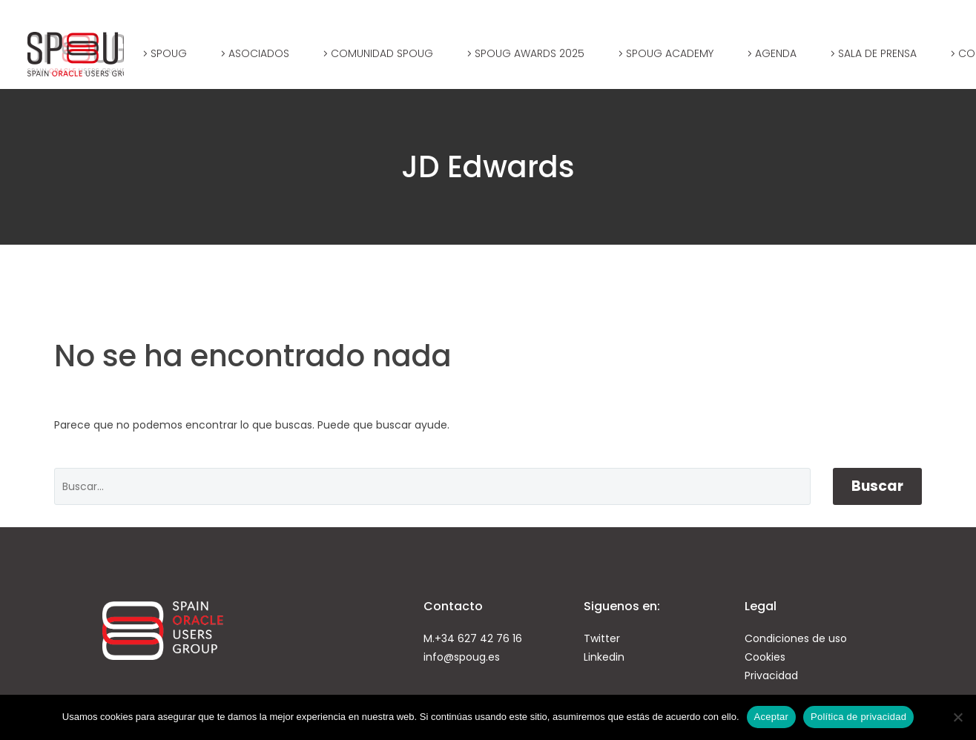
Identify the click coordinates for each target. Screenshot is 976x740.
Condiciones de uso (796, 638)
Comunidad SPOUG (382, 53)
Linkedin (604, 657)
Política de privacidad (858, 716)
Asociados (258, 53)
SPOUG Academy (669, 53)
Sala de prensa (877, 53)
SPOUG (169, 53)
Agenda (776, 53)
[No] (957, 717)
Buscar (877, 486)
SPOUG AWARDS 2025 (529, 53)
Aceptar (771, 716)
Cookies (765, 657)
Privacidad (771, 675)
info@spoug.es (461, 657)
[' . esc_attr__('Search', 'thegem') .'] (432, 486)
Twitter (602, 638)
